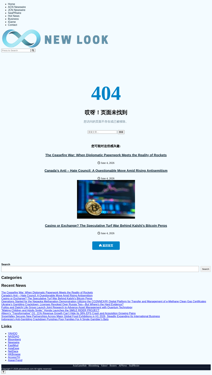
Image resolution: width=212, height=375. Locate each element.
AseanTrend (15, 360)
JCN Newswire (16, 10)
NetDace (13, 351)
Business (13, 19)
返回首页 (106, 245)
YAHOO (12, 333)
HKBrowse (14, 354)
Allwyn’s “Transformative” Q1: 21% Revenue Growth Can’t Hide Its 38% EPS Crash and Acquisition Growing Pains (68, 313)
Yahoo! (104, 365)
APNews (123, 365)
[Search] (33, 50)
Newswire (13, 342)
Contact (12, 24)
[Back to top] (3, 372)
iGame (12, 21)
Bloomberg (14, 339)
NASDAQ (13, 336)
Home (11, 4)
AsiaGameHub (79, 365)
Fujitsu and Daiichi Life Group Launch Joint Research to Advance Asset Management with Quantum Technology (66, 307)
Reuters (113, 365)
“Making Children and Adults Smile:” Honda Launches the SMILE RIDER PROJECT (50, 310)
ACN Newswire (17, 7)
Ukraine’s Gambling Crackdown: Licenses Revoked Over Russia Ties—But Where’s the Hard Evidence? (62, 304)
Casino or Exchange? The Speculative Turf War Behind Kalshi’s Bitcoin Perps (106, 225)
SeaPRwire (14, 13)
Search (5, 264)
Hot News (13, 16)
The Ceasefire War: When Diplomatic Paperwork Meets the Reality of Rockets (106, 155)
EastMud (13, 345)
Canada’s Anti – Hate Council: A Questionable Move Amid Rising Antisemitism (106, 170)
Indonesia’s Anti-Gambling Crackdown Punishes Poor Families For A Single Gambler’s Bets (54, 319)
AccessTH (14, 357)
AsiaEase (13, 348)
